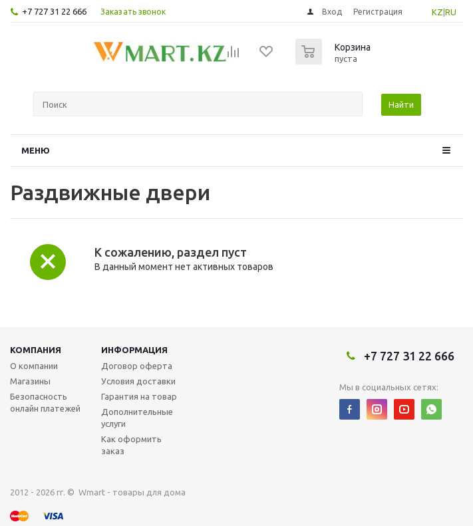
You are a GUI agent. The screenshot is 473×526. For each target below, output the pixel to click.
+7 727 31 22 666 (54, 11)
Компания (35, 349)
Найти (401, 104)
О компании (34, 365)
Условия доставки (138, 381)
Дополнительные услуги (137, 417)
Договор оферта (136, 365)
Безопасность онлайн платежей (45, 402)
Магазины (30, 381)
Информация (134, 349)
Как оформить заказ (131, 445)
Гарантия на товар (139, 396)
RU (450, 12)
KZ (437, 12)
